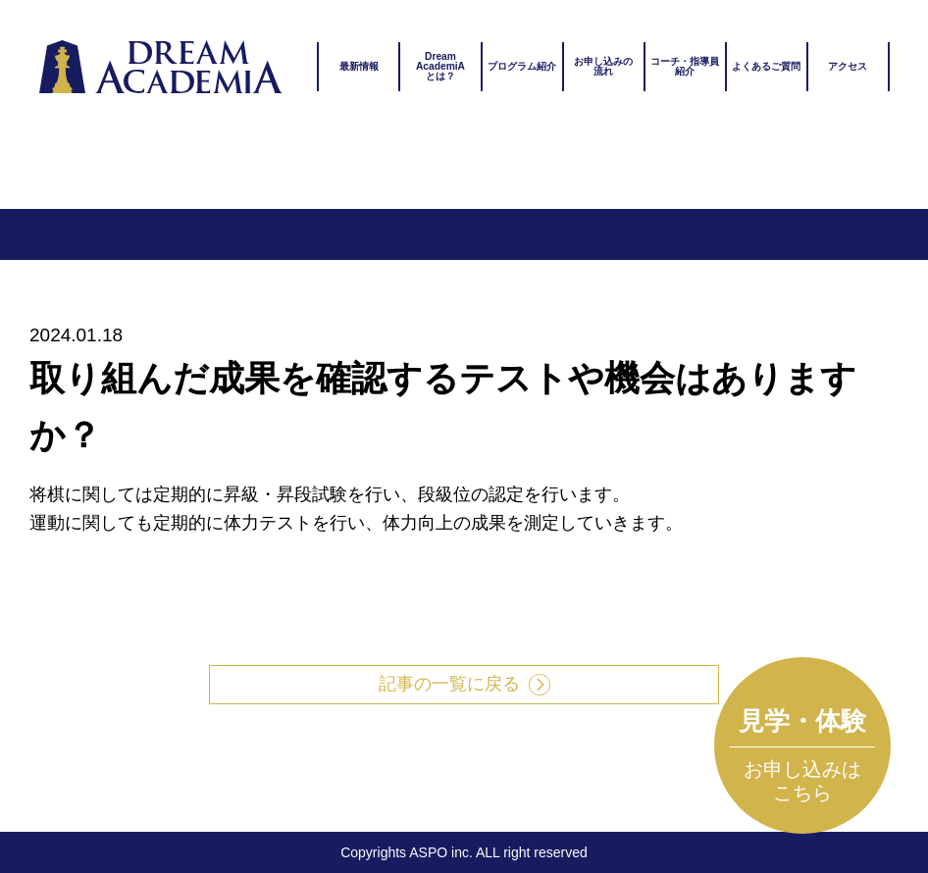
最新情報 (359, 66)
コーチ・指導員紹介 (684, 66)
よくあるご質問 (766, 66)
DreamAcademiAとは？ (440, 66)
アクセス (847, 66)
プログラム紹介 (522, 66)
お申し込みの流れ (603, 66)
